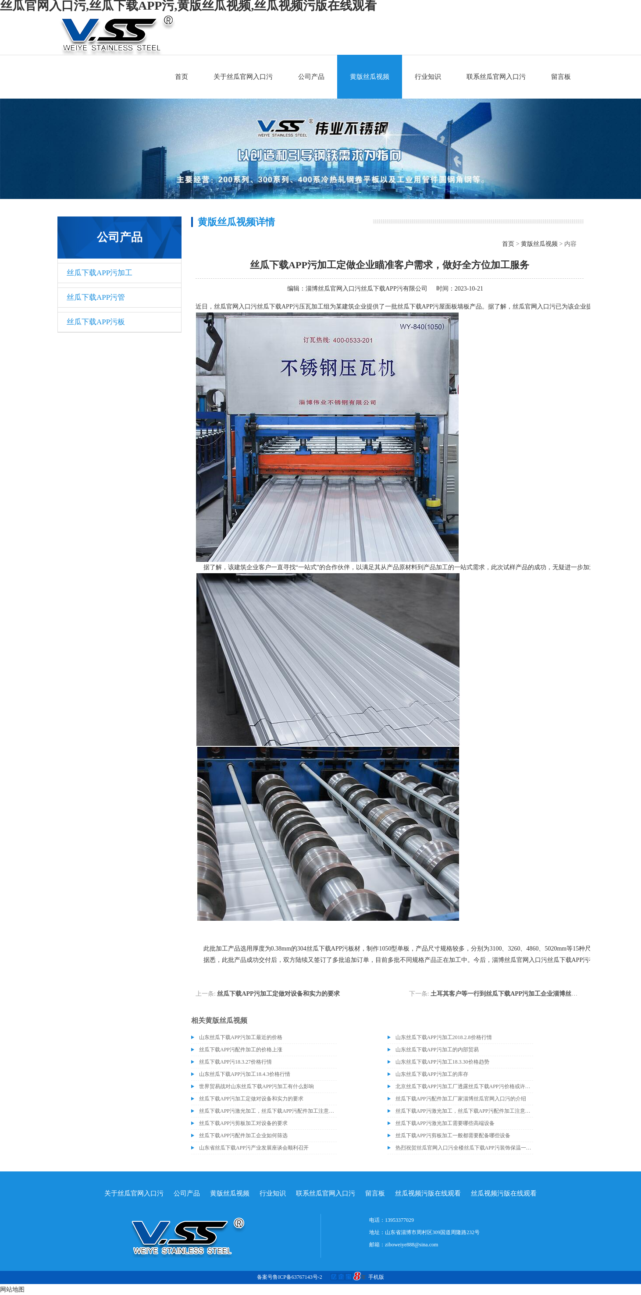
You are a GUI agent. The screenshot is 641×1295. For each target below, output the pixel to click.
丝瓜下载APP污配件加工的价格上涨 (240, 1050)
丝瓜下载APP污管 (96, 297)
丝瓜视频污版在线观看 (428, 1193)
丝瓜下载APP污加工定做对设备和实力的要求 (278, 993)
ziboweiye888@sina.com (411, 1245)
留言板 (561, 76)
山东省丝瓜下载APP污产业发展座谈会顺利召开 (254, 1148)
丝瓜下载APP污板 (96, 322)
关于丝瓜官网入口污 (243, 76)
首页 (181, 76)
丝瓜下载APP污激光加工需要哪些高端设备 (445, 1123)
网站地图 (12, 1289)
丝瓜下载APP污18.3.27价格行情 (235, 1062)
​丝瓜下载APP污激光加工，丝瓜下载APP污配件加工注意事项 (268, 1111)
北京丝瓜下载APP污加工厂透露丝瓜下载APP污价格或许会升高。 (464, 1086)
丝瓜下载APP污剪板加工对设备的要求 (243, 1123)
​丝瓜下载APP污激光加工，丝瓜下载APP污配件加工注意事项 (464, 1111)
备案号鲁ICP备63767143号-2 (289, 1277)
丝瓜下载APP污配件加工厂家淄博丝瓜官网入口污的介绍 (460, 1099)
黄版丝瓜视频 (369, 76)
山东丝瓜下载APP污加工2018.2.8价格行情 (443, 1037)
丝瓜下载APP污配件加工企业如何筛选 (243, 1135)
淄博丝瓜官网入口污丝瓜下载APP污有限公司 (366, 288)
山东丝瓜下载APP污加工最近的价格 (240, 1037)
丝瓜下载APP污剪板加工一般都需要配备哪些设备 (452, 1135)
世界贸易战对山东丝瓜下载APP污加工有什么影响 (256, 1086)
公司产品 (311, 76)
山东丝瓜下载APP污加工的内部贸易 (437, 1050)
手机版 (376, 1277)
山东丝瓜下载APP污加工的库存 (431, 1074)
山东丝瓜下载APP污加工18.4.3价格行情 (244, 1074)
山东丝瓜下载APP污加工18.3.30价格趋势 (442, 1062)
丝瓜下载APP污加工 (99, 273)
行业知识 (428, 76)
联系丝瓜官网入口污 (496, 76)
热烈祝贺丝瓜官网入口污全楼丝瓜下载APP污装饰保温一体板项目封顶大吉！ (464, 1148)
